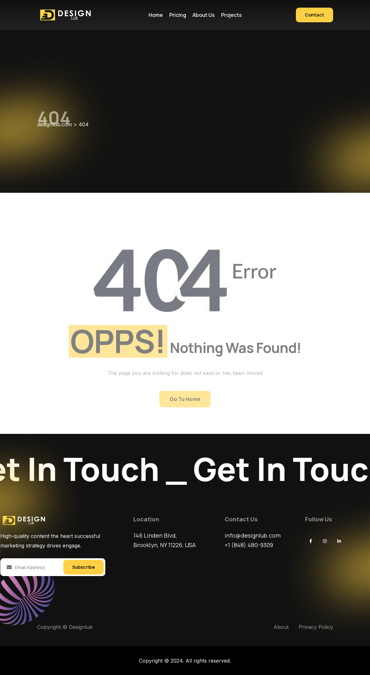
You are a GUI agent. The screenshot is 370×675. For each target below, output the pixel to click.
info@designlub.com (253, 535)
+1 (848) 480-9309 (249, 545)
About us (203, 14)
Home (156, 14)
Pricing (177, 14)
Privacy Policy (316, 627)
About (281, 627)
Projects (231, 14)
